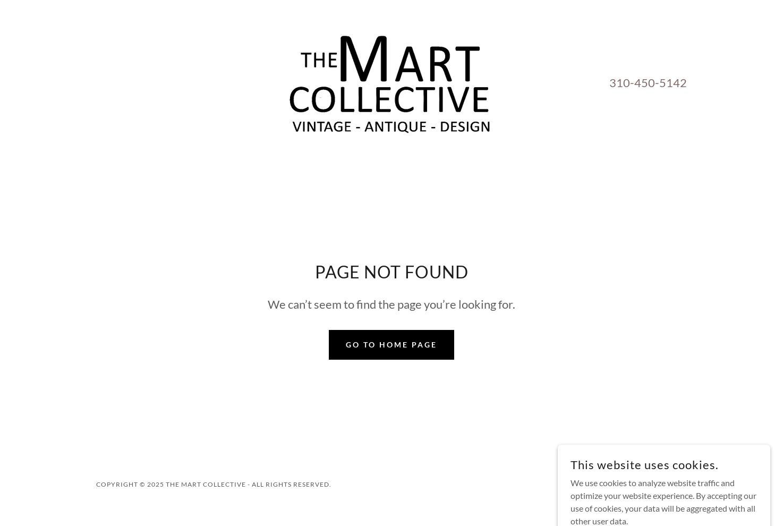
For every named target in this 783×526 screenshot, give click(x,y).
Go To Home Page (391, 344)
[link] (391, 81)
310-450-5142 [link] (648, 82)
